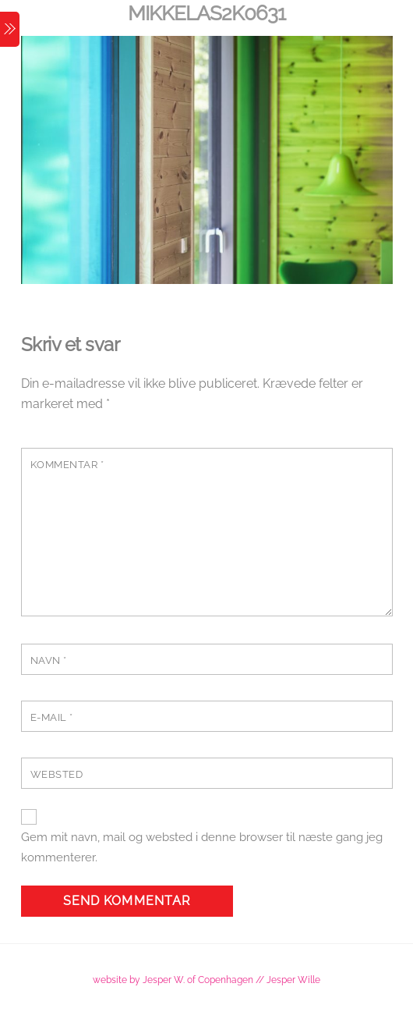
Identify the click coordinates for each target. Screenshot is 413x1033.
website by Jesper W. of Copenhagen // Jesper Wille (206, 979)
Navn (48, 660)
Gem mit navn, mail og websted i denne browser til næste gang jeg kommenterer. (202, 847)
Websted (56, 774)
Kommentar (67, 464)
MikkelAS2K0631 (206, 13)
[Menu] (9, 29)
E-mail (51, 717)
